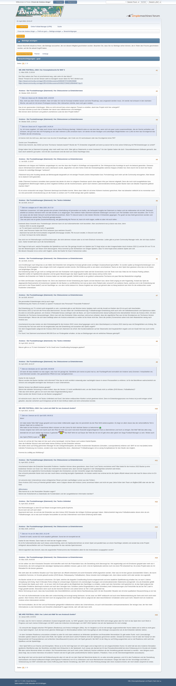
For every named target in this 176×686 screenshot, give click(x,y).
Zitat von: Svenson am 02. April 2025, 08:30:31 (37, 415)
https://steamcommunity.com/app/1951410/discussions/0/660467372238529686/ (48, 81)
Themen (37, 54)
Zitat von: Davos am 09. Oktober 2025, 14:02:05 (38, 98)
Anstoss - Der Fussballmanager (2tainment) (36, 91)
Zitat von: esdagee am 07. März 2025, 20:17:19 (37, 208)
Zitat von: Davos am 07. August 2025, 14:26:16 (37, 126)
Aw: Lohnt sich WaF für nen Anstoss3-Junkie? (58, 408)
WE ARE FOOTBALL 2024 (29, 70)
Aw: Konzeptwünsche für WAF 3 (52, 70)
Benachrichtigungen (24, 54)
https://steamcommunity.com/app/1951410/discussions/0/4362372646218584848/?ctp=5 (50, 83)
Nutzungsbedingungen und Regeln (142, 681)
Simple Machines (31, 681)
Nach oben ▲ (157, 681)
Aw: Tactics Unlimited (62, 200)
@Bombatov (23, 489)
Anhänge (45, 54)
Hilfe (129, 681)
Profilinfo (20, 36)
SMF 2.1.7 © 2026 (20, 681)
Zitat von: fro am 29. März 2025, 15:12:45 (35, 534)
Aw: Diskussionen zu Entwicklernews (68, 91)
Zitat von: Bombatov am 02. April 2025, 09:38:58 (38, 369)
